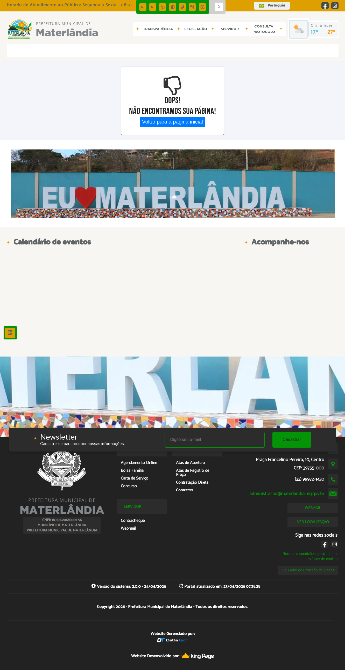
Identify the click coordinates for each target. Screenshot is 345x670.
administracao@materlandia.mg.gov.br (286, 494)
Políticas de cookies (322, 559)
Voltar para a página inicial (172, 122)
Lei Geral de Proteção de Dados (308, 570)
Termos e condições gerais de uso (310, 554)
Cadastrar (292, 439)
